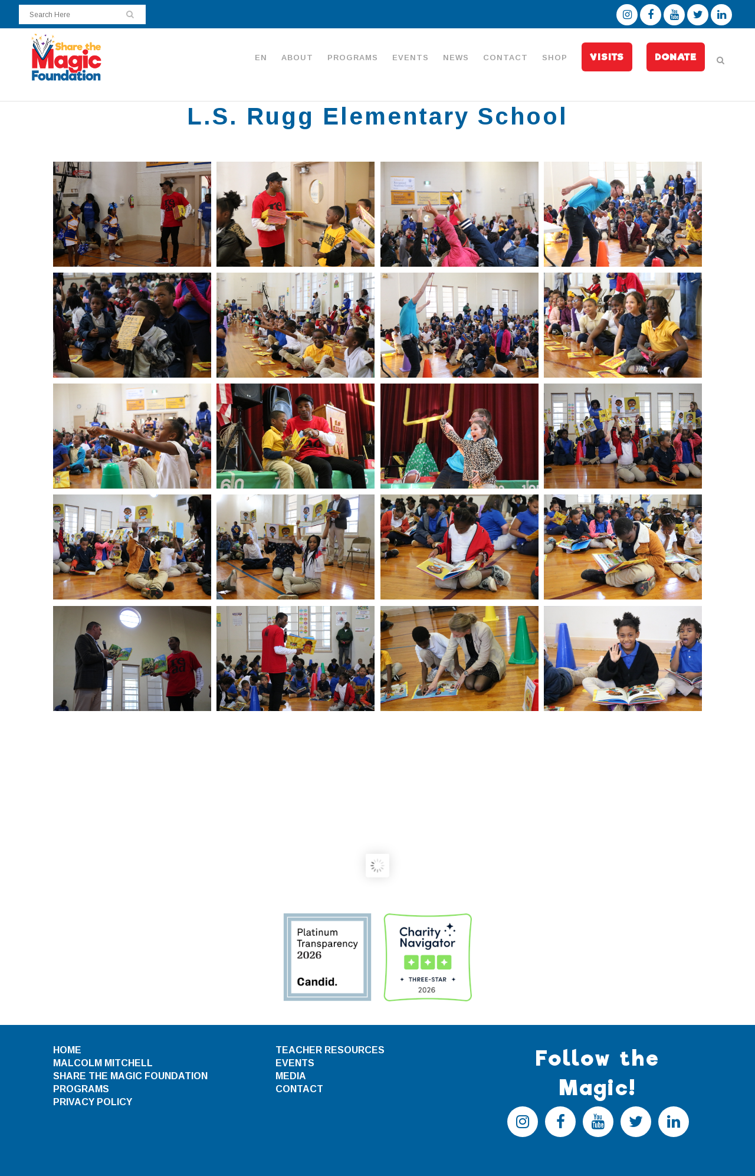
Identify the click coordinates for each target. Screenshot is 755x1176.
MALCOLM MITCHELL (103, 1063)
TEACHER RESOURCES (330, 1050)
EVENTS (294, 1063)
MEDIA (290, 1076)
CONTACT (299, 1089)
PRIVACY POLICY (92, 1102)
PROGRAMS (81, 1089)
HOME (67, 1050)
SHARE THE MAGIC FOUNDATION (130, 1076)
